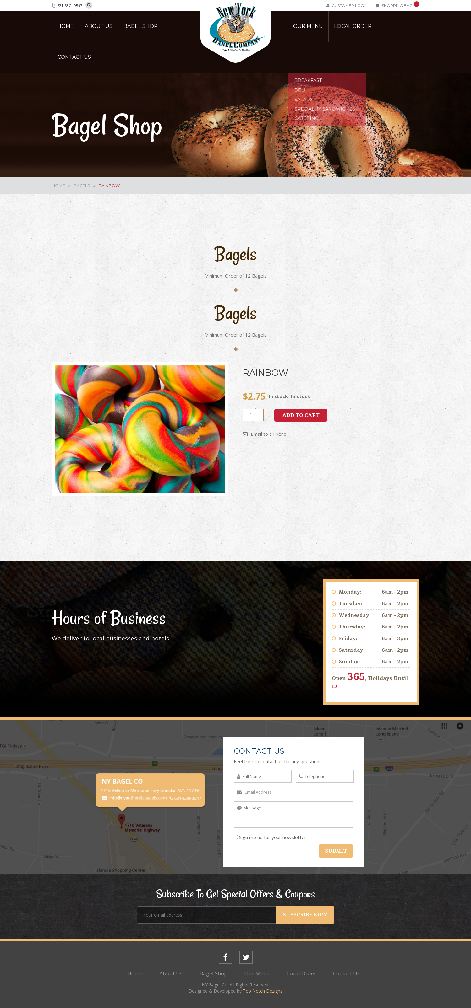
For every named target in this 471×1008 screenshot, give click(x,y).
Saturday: (352, 650)
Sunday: (349, 662)
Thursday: (352, 627)
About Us (98, 26)
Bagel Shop (140, 26)
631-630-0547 (69, 5)
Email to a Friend (265, 434)
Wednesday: (355, 615)
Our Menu (308, 26)
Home (65, 26)
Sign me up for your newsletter (270, 837)
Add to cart (301, 415)
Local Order (353, 26)
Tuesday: (350, 604)
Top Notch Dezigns (262, 991)
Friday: (348, 638)
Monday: (350, 592)
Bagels (82, 185)
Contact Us (74, 57)
